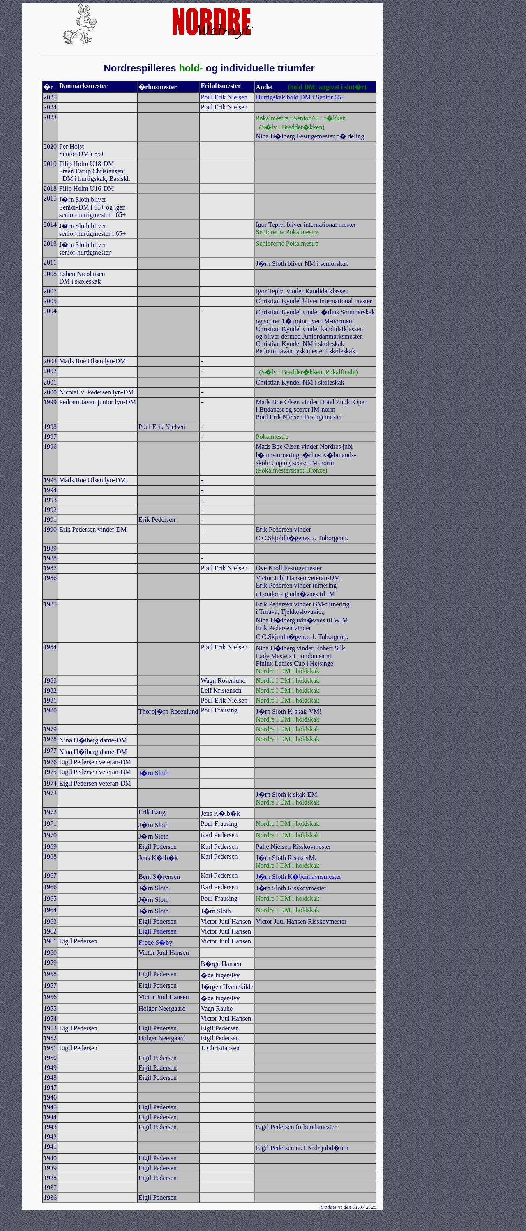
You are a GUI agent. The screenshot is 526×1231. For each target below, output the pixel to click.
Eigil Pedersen (157, 1067)
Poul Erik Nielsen (161, 426)
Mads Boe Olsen (278, 446)
